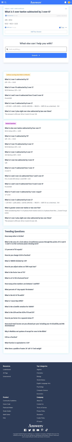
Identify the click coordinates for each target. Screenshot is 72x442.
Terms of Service (42, 407)
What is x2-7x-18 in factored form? (16, 278)
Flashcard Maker (8, 407)
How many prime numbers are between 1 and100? (22, 284)
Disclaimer (40, 414)
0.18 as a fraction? (11, 337)
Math (12, 8)
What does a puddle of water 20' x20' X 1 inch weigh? (23, 349)
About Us (39, 401)
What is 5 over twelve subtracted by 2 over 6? (27, 11)
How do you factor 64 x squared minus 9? (19, 318)
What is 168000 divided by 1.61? (16, 261)
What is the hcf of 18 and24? (14, 295)
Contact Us (40, 404)
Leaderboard (7, 369)
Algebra (39, 369)
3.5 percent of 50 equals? (13, 249)
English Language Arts (43, 383)
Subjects (7, 8)
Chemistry (40, 373)
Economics (40, 394)
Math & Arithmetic (19, 8)
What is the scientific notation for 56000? (19, 307)
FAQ (4, 418)
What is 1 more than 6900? (14, 301)
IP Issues (39, 421)
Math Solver (6, 414)
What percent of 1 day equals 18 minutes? (19, 289)
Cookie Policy (41, 418)
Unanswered (7, 376)
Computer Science (42, 390)
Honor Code (6, 404)
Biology (39, 376)
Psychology (40, 387)
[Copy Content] (61, 27)
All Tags (5, 373)
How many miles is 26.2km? (14, 236)
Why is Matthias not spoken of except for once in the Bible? (25, 331)
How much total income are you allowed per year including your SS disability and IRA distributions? (34, 325)
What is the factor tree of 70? (15, 272)
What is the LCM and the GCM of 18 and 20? (19, 312)
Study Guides (7, 411)
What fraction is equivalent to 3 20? (17, 343)
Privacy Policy (41, 411)
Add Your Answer (36, 32)
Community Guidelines (9, 401)
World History (41, 380)
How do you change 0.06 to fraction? (17, 255)
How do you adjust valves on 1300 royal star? (20, 267)
